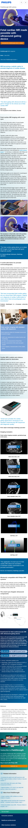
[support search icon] (21, 2)
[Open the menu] (25, 2)
